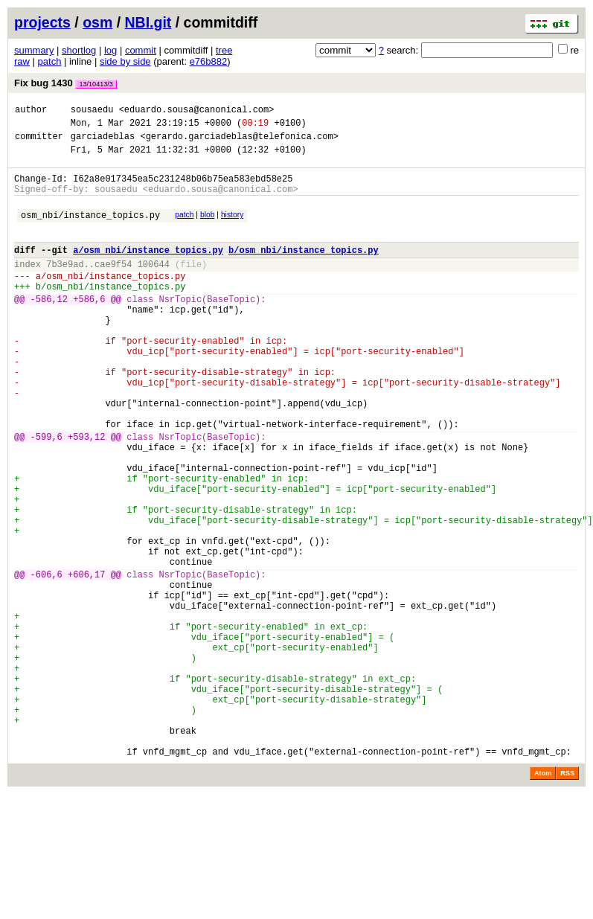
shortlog (79, 50)
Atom (542, 898)
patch (50, 61)
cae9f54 (113, 286)
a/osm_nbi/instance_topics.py (148, 269)
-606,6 (46, 661)
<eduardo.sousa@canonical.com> (197, 111)
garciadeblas (103, 142)
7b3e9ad (64, 286)
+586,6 (89, 327)
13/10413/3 (96, 84)
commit (140, 50)
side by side (125, 61)
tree (224, 50)
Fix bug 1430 (65, 83)
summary (34, 50)
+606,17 (86, 661)
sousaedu (92, 111)
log (110, 50)
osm (97, 22)
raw (22, 61)
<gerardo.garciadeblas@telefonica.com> (239, 142)
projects (42, 22)
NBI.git (148, 22)
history (232, 228)
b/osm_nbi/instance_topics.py (303, 269)
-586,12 (49, 327)
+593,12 (86, 494)
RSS (567, 898)
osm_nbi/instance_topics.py (90, 230)
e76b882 (209, 61)
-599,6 (46, 494)
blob (207, 228)
